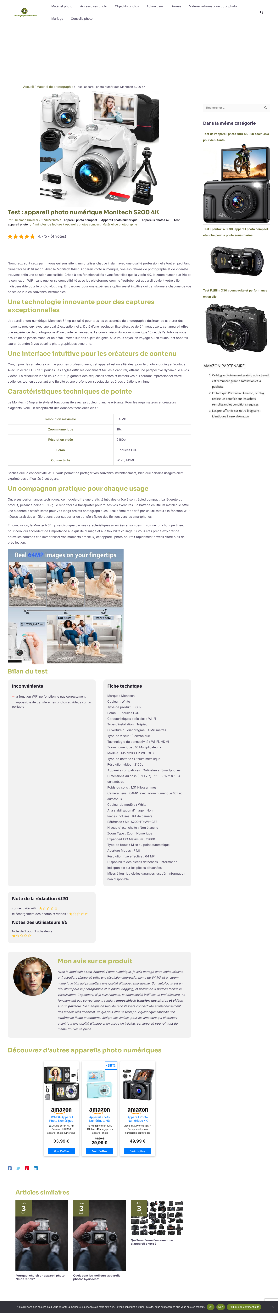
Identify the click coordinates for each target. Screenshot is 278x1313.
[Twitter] (18, 1168)
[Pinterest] (27, 1168)
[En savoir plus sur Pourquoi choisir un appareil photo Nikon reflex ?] (41, 1235)
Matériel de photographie (125, 224)
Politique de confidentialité (244, 1306)
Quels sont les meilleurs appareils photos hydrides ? (96, 1277)
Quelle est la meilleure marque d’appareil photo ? (152, 1241)
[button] (262, 13)
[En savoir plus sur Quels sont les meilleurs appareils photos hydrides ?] (99, 1235)
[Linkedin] (36, 1168)
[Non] (273, 1307)
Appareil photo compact (83, 220)
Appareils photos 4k (164, 220)
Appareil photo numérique (125, 220)
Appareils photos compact (86, 224)
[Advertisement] (139, 54)
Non (220, 1306)
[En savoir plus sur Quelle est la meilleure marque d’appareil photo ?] (157, 1217)
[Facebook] (10, 1168)
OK (210, 1306)
